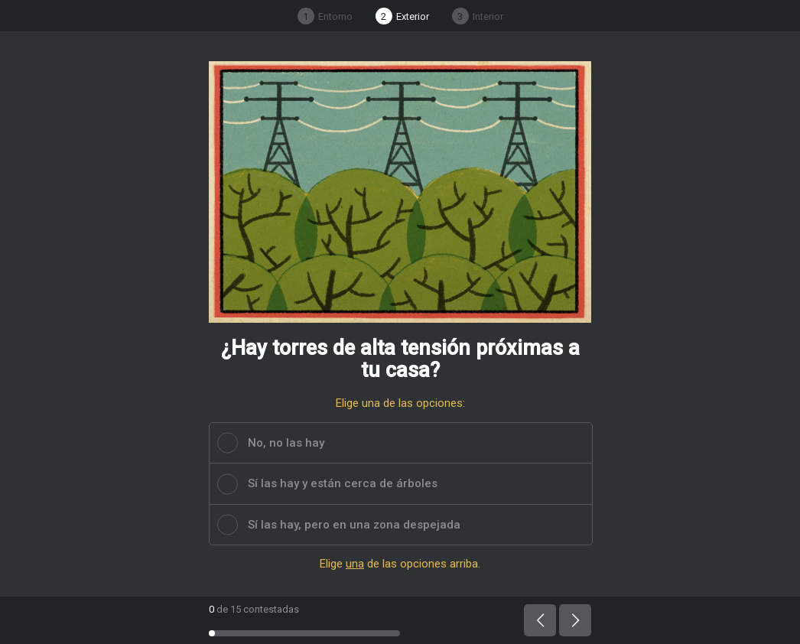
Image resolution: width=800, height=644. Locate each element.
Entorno (325, 16)
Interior (477, 16)
